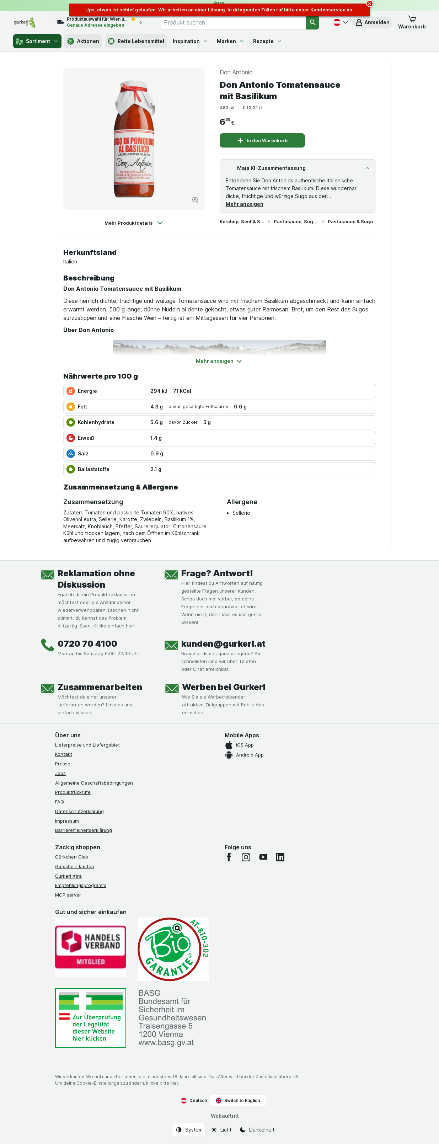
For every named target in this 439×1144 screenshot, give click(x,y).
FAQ (59, 801)
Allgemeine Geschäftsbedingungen (94, 783)
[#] (90, 1018)
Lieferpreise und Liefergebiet (87, 745)
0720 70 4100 (87, 643)
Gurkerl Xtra (68, 876)
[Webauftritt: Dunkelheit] (257, 1130)
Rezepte (267, 41)
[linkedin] (280, 857)
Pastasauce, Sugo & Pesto (296, 221)
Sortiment (37, 41)
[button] (372, 22)
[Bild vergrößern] (195, 200)
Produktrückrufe (73, 792)
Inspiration (190, 41)
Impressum (67, 821)
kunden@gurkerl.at (223, 643)
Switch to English (238, 1100)
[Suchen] (312, 22)
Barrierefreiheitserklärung (83, 830)
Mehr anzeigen (244, 204)
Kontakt (63, 754)
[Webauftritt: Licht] (221, 1130)
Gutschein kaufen (74, 866)
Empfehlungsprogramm (80, 885)
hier (174, 1083)
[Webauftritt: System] (189, 1130)
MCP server (68, 895)
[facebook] (229, 857)
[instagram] (246, 857)
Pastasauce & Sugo (350, 221)
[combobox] (233, 22)
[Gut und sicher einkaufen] (173, 950)
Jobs (60, 773)
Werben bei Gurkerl (224, 687)
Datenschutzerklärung (79, 811)
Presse (62, 763)
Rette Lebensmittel (136, 41)
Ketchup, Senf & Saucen (242, 221)
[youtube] (263, 857)
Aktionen (83, 41)
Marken (231, 41)
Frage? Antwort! (217, 573)
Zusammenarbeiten (100, 687)
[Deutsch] (340, 22)
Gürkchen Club (71, 857)
